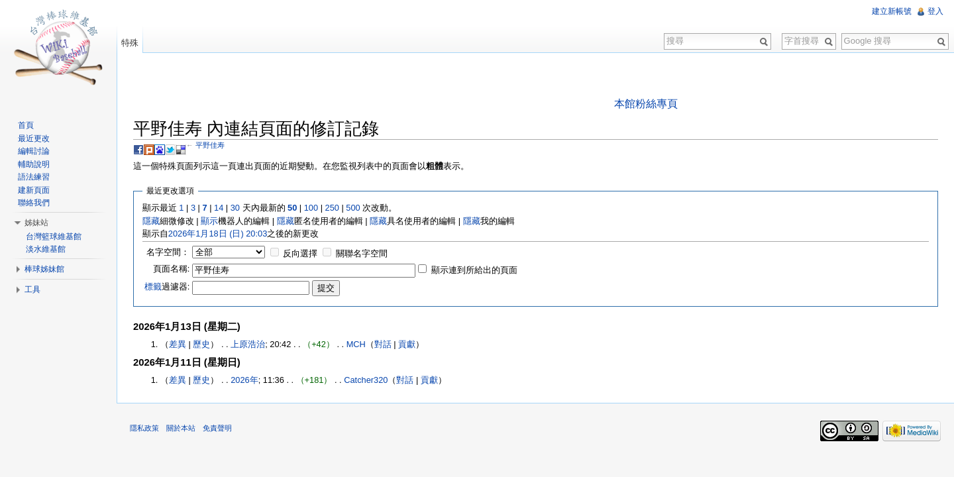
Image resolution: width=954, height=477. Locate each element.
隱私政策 (144, 428)
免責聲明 (217, 428)
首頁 (26, 125)
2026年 (244, 380)
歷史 (201, 344)
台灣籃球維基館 (53, 236)
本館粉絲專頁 (646, 103)
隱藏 (151, 221)
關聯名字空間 (362, 253)
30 (235, 208)
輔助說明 (34, 164)
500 (353, 208)
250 (332, 208)
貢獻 (406, 344)
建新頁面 (34, 190)
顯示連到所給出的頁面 (474, 270)
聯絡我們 (34, 202)
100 (311, 208)
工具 (32, 289)
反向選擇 (300, 253)
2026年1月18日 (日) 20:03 (217, 233)
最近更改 (34, 138)
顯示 (209, 221)
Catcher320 (366, 380)
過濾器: (167, 287)
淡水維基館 (46, 249)
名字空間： (167, 252)
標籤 (153, 287)
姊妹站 (36, 222)
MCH (356, 344)
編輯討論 (34, 151)
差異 (177, 344)
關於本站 (180, 428)
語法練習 (34, 177)
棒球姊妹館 (44, 269)
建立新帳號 (892, 11)
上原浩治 (248, 344)
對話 (383, 344)
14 (218, 208)
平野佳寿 (210, 145)
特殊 (129, 43)
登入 (935, 11)
